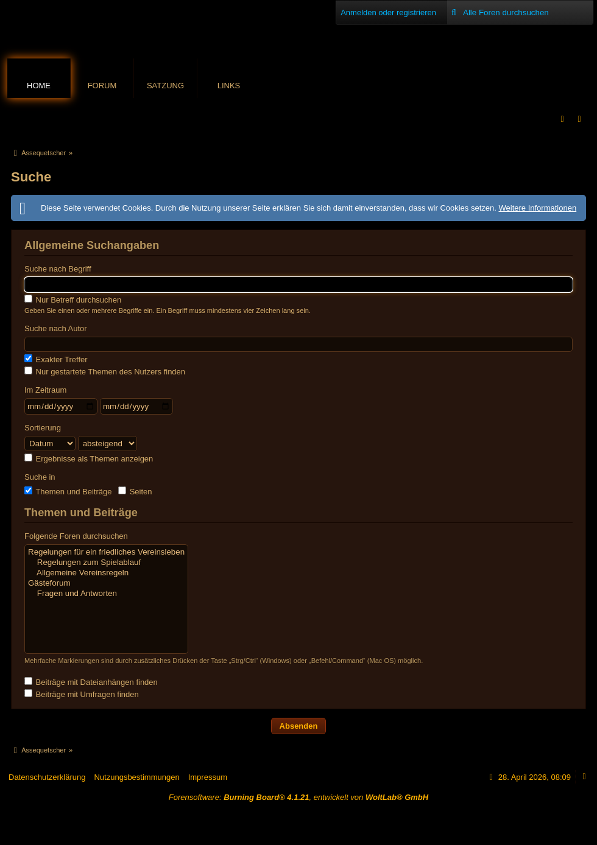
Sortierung (42, 427)
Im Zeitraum (45, 389)
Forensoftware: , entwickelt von (298, 797)
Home (39, 85)
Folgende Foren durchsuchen (76, 536)
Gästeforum (106, 583)
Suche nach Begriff (57, 268)
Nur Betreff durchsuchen (72, 299)
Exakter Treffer (56, 359)
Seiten (135, 491)
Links (229, 85)
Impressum (207, 777)
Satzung (165, 85)
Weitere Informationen (537, 207)
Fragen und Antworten (106, 594)
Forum (102, 85)
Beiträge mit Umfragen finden (81, 694)
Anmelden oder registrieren (388, 12)
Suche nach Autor (55, 328)
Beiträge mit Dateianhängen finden (91, 682)
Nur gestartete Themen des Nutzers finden (104, 371)
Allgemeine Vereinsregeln (106, 573)
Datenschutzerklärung (47, 777)
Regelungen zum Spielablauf (106, 563)
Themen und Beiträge (67, 491)
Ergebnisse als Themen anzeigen (88, 458)
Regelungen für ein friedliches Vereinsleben (106, 552)
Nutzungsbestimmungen (136, 777)
